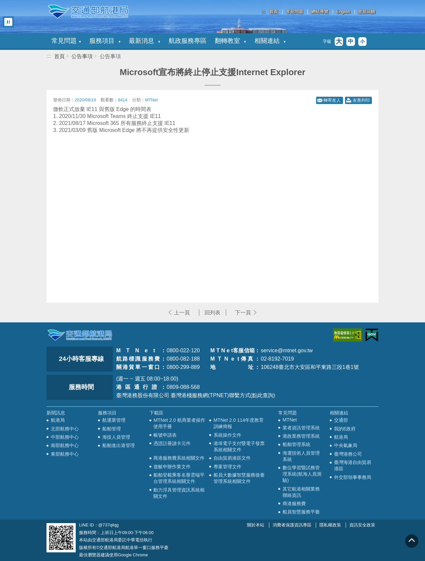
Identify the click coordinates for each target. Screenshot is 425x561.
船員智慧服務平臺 (301, 511)
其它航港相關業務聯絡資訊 (301, 492)
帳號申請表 (165, 435)
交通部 (341, 420)
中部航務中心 (65, 437)
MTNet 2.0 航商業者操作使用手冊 (179, 423)
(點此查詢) (262, 395)
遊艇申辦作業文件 (172, 466)
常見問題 (294, 12)
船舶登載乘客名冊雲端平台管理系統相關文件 (179, 478)
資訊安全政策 (362, 524)
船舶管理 (111, 428)
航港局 (58, 420)
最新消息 (144, 40)
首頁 (273, 12)
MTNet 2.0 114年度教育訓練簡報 (238, 423)
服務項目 (105, 40)
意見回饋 (366, 12)
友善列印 (361, 100)
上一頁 (182, 312)
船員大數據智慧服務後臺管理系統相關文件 (239, 478)
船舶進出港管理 (118, 445)
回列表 (212, 312)
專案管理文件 (227, 466)
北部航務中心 (65, 428)
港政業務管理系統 (301, 436)
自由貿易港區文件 (232, 458)
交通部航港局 (87, 11)
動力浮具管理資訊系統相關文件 (179, 493)
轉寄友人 (332, 100)
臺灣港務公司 (348, 454)
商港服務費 (294, 503)
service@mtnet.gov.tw (286, 350)
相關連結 (270, 40)
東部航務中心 (65, 454)
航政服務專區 (188, 40)
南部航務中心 (65, 445)
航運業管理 (114, 420)
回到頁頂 (411, 541)
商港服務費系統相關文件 (179, 458)
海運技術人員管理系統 (301, 456)
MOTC (79, 335)
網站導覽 (319, 12)
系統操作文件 (227, 435)
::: (263, 11)
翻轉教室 (230, 40)
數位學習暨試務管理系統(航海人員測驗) (302, 474)
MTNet (290, 419)
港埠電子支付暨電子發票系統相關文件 (239, 446)
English (343, 12)
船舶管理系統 (296, 444)
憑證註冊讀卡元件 (172, 443)
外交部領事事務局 (352, 477)
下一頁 (243, 312)
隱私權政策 (330, 524)
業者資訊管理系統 (301, 427)
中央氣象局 (345, 445)
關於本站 (255, 524)
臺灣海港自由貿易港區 (352, 465)
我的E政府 (345, 428)
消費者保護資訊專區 (292, 524)
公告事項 (82, 56)
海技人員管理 (116, 437)
